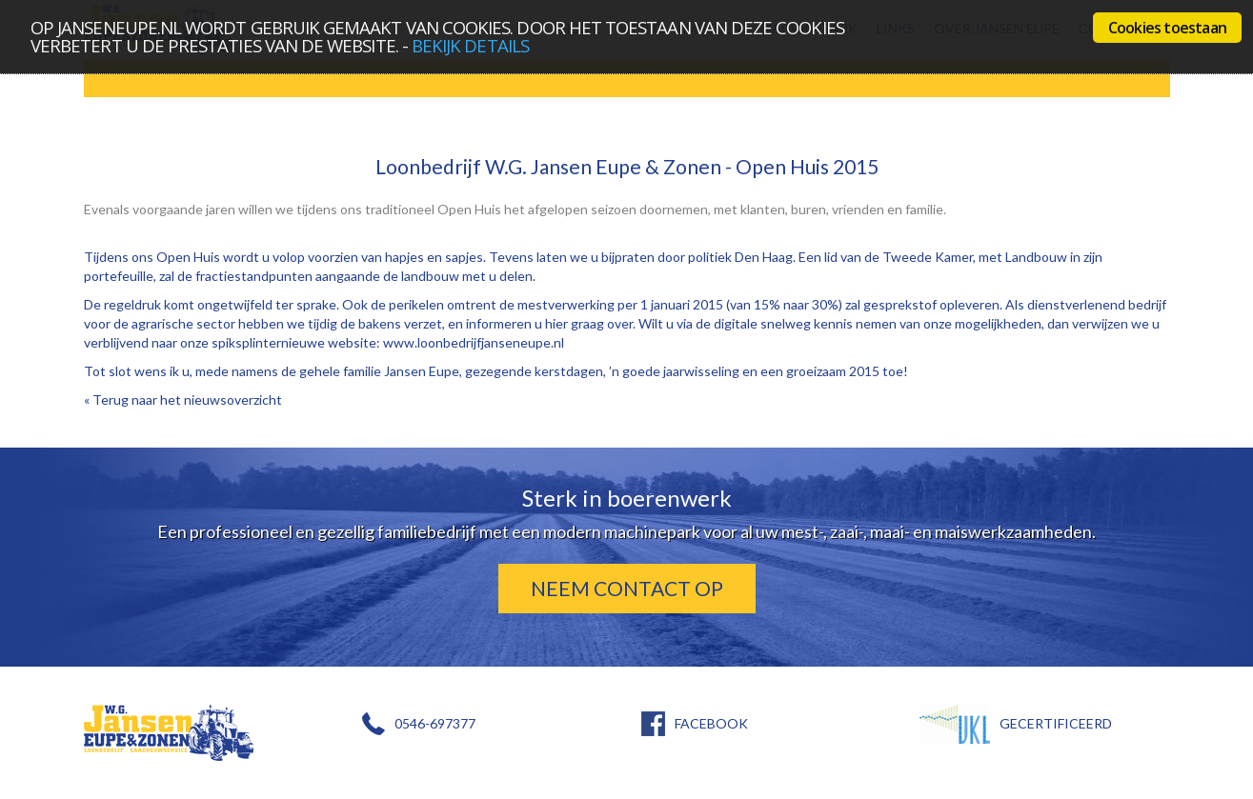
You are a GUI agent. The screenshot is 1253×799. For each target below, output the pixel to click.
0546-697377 (434, 723)
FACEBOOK (711, 723)
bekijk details (470, 45)
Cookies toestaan (1167, 27)
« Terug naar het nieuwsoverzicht (183, 399)
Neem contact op (627, 588)
